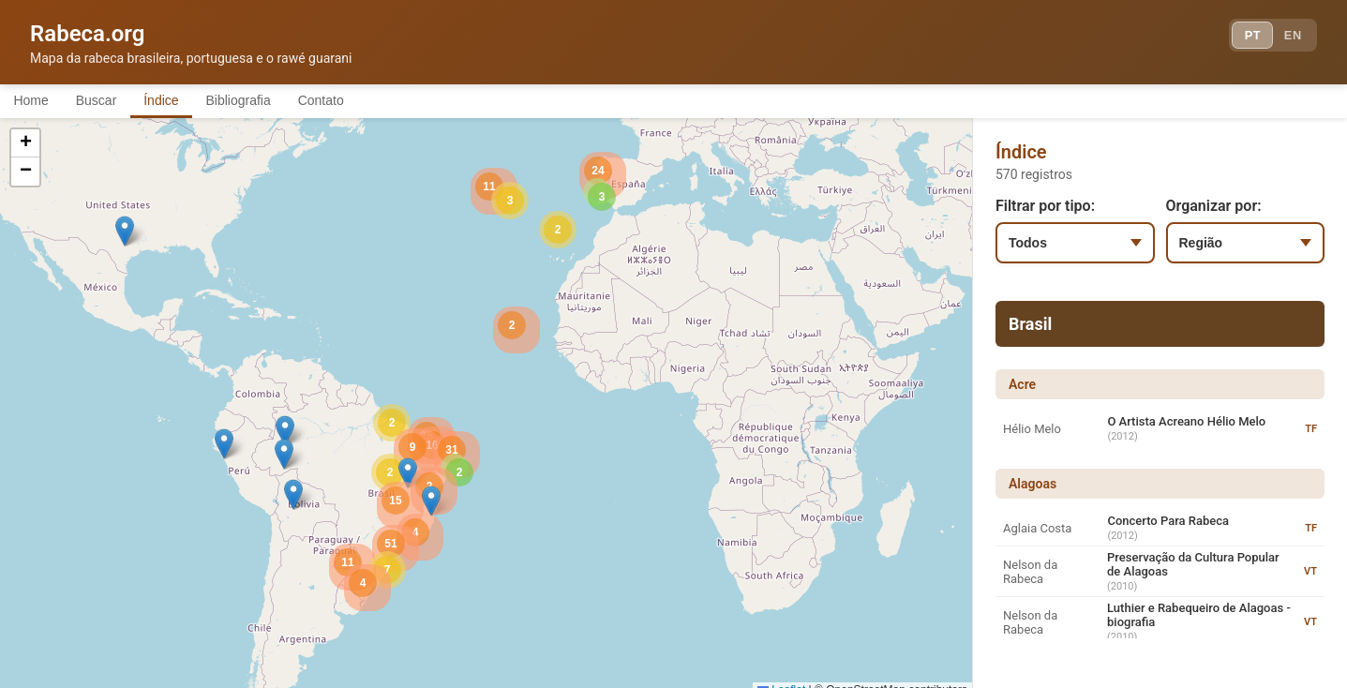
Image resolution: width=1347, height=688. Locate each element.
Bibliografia (274, 101)
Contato (368, 101)
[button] (285, 433)
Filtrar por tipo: (1045, 208)
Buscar (111, 101)
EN (1289, 37)
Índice (187, 101)
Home (36, 101)
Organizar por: (1214, 208)
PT (1241, 37)
